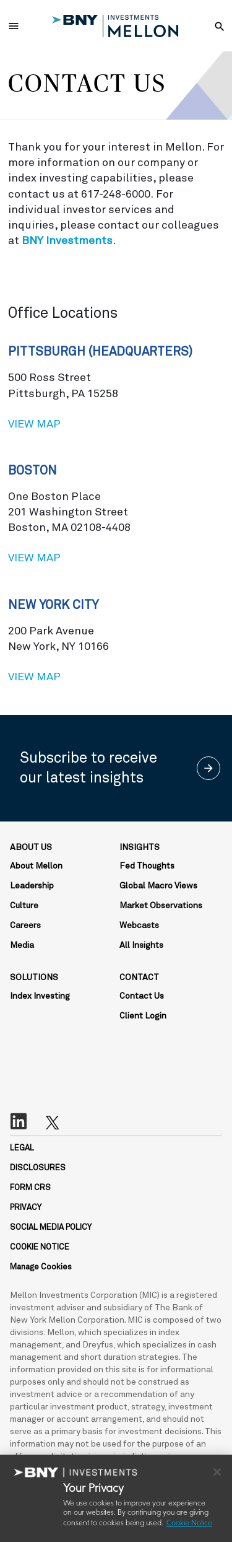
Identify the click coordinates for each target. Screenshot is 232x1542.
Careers (25, 925)
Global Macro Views (158, 886)
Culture (24, 905)
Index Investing (40, 996)
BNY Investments (67, 241)
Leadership (32, 886)
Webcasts (139, 925)
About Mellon (36, 866)
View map (116, 423)
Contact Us (141, 996)
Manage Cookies (41, 1267)
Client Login (142, 1016)
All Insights (141, 945)
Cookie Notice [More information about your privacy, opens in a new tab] (189, 1523)
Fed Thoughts (146, 866)
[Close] (217, 1472)
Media (22, 945)
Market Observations (160, 905)
